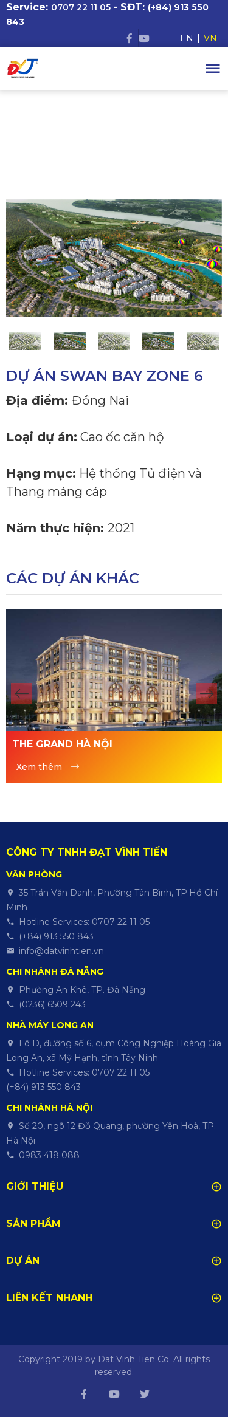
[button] (21, 693)
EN (186, 38)
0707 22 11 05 (81, 7)
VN (210, 38)
